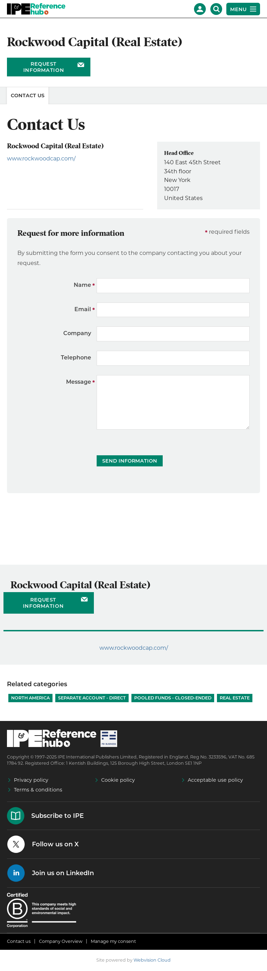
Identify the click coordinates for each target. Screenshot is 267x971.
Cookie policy (118, 780)
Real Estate (235, 697)
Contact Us (27, 95)
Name (82, 285)
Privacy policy (31, 780)
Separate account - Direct (92, 697)
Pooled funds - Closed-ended (172, 697)
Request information (43, 67)
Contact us (19, 941)
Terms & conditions (38, 790)
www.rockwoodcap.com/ (41, 158)
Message (78, 382)
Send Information (129, 461)
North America (30, 697)
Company (77, 333)
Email (82, 309)
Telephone (76, 357)
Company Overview (60, 941)
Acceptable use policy (215, 780)
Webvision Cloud (152, 960)
